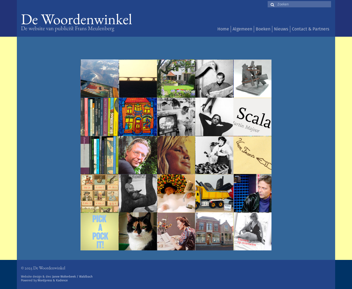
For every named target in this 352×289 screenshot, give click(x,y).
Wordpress (45, 280)
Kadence (62, 280)
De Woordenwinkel (76, 21)
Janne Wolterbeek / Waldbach (72, 276)
